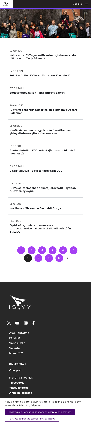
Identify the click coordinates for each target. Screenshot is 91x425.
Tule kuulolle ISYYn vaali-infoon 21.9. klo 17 (40, 75)
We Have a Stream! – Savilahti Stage (35, 208)
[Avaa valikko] (85, 4)
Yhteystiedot (18, 387)
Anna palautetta (20, 392)
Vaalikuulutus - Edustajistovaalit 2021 (36, 170)
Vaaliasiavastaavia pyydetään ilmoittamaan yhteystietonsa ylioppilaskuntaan (41, 132)
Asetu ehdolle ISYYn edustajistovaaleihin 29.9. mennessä (43, 152)
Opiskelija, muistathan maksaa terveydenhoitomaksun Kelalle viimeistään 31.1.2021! (40, 228)
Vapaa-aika (17, 343)
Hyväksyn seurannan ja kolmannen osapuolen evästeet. (40, 412)
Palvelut (14, 338)
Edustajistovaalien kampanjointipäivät (37, 92)
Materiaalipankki (21, 377)
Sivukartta (17, 364)
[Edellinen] (13, 250)
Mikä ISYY (16, 353)
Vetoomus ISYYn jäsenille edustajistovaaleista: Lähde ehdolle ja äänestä (43, 57)
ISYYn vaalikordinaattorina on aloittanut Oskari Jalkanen (43, 111)
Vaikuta (14, 348)
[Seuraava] (67, 258)
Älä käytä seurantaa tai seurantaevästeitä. (32, 418)
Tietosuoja (17, 382)
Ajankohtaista (19, 333)
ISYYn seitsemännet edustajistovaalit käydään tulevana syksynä (43, 189)
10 (59, 258)
